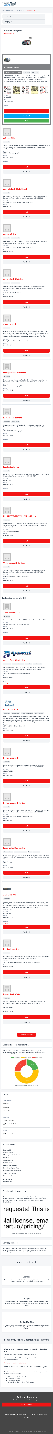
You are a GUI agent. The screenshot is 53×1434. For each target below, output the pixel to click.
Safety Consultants (9, 1173)
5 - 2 (6, 107)
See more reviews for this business (15, 1363)
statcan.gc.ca (16, 1050)
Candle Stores (7, 1181)
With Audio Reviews (11, 1124)
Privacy (46, 1414)
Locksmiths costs (8, 33)
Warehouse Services (9, 1176)
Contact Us (34, 1414)
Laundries (6, 1157)
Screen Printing (8, 1152)
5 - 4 (6, 923)
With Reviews (9, 1120)
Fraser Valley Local (7, 10)
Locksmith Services (11, 1134)
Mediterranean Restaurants (12, 1170)
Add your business (26, 1404)
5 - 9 (6, 683)
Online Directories (16, 1414)
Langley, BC (20, 10)
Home (7, 1414)
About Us (26, 1414)
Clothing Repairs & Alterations (13, 1155)
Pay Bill (26, 1418)
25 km (7, 1104)
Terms (40, 1414)
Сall (26, 111)
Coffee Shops (7, 1163)
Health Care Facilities (10, 1165)
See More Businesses (26, 1034)
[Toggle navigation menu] (50, 4)
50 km (7, 1107)
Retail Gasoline (8, 1160)
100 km (7, 1110)
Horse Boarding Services (11, 1168)
